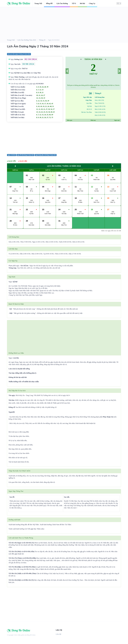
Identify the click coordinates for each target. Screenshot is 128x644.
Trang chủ (38, 3)
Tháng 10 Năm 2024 (93, 59)
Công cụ (92, 3)
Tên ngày (12, 395)
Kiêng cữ (12, 407)
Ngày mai (117, 120)
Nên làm (11, 400)
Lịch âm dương (62, 3)
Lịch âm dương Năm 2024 (26, 40)
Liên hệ (58, 634)
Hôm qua (69, 120)
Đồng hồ (49, 3)
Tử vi (74, 3)
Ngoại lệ (11, 412)
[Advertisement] (64, 138)
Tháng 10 (42, 40)
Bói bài (82, 3)
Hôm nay (93, 120)
